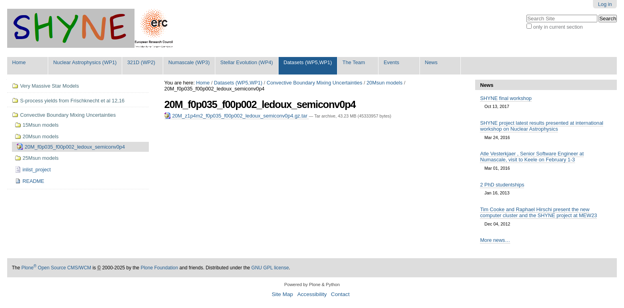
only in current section (558, 27)
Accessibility (312, 294)
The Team (354, 62)
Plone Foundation (159, 268)
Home (18, 62)
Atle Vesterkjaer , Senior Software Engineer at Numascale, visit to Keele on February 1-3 (531, 157)
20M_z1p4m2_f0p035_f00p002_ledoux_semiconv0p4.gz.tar (236, 116)
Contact (340, 294)
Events (391, 62)
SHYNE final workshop (505, 98)
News (431, 62)
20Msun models (384, 83)
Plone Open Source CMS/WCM (56, 268)
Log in (605, 4)
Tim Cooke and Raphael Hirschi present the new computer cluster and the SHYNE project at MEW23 (538, 212)
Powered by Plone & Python (311, 284)
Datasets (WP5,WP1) (307, 62)
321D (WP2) (141, 62)
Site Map (282, 294)
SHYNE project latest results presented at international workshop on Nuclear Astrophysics (541, 126)
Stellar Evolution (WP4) (246, 62)
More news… (495, 240)
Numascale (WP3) (189, 62)
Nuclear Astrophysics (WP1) (85, 62)
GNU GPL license (270, 268)
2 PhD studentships (502, 185)
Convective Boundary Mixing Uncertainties (314, 83)
